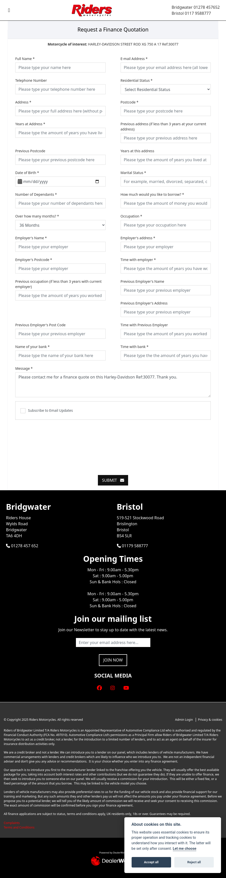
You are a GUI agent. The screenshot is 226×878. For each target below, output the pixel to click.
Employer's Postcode (33, 259)
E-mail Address (134, 58)
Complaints (12, 823)
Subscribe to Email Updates (46, 410)
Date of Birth (27, 172)
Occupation (131, 216)
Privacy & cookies (210, 720)
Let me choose (185, 848)
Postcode (130, 102)
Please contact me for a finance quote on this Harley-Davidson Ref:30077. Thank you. (113, 384)
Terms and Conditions (19, 827)
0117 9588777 (198, 13)
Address (23, 102)
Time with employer (138, 259)
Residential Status (137, 80)
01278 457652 (207, 7)
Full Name (25, 58)
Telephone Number (31, 80)
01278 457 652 (22, 545)
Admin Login (184, 720)
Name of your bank (32, 346)
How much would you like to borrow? (152, 194)
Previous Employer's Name (142, 281)
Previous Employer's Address (144, 303)
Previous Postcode (30, 150)
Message (24, 368)
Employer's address (138, 238)
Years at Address (30, 124)
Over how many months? (37, 216)
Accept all (151, 862)
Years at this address (137, 150)
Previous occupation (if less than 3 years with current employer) (58, 284)
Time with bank (135, 346)
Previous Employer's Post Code (40, 324)
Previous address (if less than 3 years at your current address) (163, 127)
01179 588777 (132, 545)
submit (113, 480)
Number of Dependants (36, 194)
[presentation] (113, 444)
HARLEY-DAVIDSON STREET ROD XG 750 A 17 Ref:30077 (113, 44)
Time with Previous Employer (144, 324)
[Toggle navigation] (9, 10)
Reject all (194, 862)
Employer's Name (31, 238)
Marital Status (133, 172)
